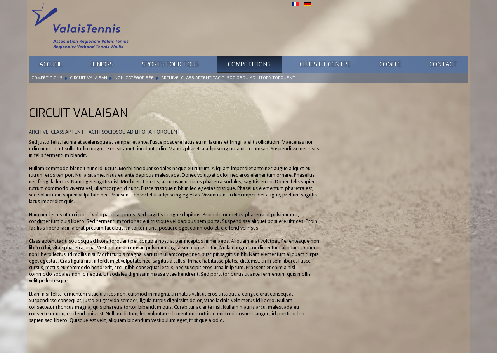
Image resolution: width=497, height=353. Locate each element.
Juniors (101, 64)
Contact (443, 64)
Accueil (50, 64)
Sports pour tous (170, 64)
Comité (390, 64)
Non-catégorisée (134, 78)
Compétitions (249, 64)
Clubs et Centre (325, 64)
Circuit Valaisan (88, 78)
